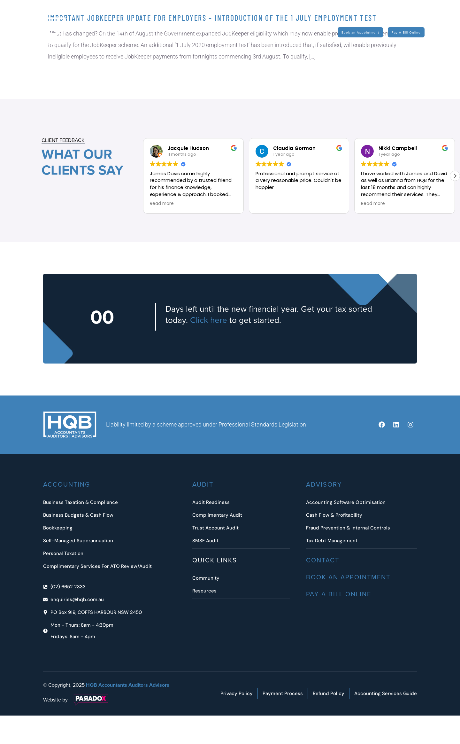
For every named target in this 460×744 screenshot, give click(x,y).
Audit (150, 31)
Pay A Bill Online (338, 594)
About (207, 31)
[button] (455, 176)
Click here (208, 319)
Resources (260, 31)
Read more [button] (162, 204)
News (231, 31)
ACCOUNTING (66, 484)
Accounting (119, 31)
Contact (290, 31)
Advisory (178, 31)
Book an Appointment (348, 577)
